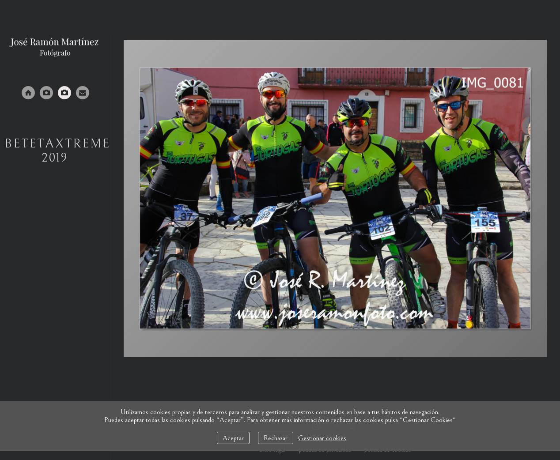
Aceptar (233, 438)
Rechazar (276, 438)
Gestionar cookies (322, 438)
